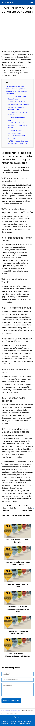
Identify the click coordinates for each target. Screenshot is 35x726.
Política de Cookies (16, 721)
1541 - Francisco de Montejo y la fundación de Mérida (17, 125)
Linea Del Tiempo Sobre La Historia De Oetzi (9, 508)
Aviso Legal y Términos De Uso (20, 723)
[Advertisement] (17, 31)
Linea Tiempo (7, 2)
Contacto (4, 721)
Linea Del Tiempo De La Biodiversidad (25, 508)
